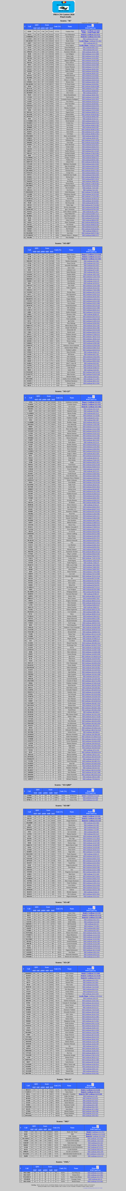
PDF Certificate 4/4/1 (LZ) (90, 39)
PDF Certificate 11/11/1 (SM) (90, 54)
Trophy (84, 32)
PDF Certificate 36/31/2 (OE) (91, 480)
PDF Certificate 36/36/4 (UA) (90, 108)
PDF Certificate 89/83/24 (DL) (90, 222)
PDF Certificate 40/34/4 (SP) (91, 489)
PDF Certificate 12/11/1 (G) (91, 279)
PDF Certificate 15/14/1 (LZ (91, 433)
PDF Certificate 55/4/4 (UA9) (91, 374)
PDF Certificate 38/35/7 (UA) (91, 336)
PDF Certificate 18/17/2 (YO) (91, 292)
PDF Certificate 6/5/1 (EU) (91, 265)
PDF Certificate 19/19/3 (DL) (90, 71)
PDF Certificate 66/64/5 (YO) (90, 172)
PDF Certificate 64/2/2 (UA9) (90, 168)
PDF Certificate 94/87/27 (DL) (90, 233)
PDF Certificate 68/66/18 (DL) (90, 177)
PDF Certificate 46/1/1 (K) (91, 354)
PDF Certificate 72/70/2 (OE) (90, 185)
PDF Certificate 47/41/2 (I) (91, 505)
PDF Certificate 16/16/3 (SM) (90, 64)
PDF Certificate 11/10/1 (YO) (91, 276)
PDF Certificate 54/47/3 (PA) (91, 520)
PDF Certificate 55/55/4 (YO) (90, 149)
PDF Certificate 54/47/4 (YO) (91, 372)
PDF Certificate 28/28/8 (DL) (90, 90)
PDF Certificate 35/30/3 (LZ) (91, 478)
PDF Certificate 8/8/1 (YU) (90, 47)
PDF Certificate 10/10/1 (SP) (90, 52)
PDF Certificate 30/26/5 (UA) (91, 467)
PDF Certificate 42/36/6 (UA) (91, 493)
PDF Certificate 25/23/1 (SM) (91, 307)
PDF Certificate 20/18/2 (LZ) (91, 444)
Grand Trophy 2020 (93, 32)
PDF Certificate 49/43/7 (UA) (91, 509)
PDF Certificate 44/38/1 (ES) (91, 498)
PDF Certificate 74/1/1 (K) (90, 190)
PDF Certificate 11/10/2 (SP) (91, 424)
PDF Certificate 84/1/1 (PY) (90, 211)
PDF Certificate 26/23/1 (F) (91, 458)
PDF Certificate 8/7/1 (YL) (91, 418)
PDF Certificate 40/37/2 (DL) (91, 341)
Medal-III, (85, 259)
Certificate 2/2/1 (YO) (94, 404)
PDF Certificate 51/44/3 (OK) (91, 513)
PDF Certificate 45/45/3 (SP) (90, 127)
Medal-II (83, 34)
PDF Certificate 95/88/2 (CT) (90, 235)
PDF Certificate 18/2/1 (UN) (91, 440)
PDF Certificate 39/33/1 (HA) (91, 487)
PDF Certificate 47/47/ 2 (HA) (90, 131)
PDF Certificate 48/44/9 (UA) (91, 359)
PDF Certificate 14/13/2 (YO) (91, 431)
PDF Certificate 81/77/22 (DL (90, 205)
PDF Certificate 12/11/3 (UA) (91, 426)
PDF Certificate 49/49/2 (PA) (90, 136)
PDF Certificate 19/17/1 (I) (91, 442)
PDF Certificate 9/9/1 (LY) (90, 49)
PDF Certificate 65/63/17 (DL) (90, 170)
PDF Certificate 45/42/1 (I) (91, 352)
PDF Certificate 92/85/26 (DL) (90, 229)
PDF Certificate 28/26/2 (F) (91, 314)
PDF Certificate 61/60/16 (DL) (90, 162)
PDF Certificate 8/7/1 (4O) (91, 270)
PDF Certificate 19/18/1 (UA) (91, 294)
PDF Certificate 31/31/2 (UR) (90, 97)
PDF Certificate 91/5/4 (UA (90, 226)
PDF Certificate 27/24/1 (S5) (91, 460)
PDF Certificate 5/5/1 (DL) (91, 411)
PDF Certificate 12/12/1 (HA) (90, 56)
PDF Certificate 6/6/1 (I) (90, 43)
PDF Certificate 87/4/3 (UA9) (90, 218)
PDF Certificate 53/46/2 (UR (91, 518)
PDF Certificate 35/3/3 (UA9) (91, 330)
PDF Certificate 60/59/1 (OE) (90, 160)
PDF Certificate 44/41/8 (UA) (91, 350)
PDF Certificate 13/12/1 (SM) (91, 429)
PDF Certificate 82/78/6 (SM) (90, 207)
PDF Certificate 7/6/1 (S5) (91, 267)
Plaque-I (83, 30)
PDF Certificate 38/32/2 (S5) (91, 484)
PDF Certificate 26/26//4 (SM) (90, 86)
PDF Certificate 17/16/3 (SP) (91, 438)
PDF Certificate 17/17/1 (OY (90, 67)
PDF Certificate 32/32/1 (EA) (90, 99)
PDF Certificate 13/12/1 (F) (91, 281)
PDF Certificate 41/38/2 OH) (91, 343)
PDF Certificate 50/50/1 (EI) (90, 138)
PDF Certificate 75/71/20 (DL (90, 192)
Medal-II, (85, 256)
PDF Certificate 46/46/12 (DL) (90, 129)
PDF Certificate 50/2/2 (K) (91, 363)
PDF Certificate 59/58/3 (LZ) (90, 157)
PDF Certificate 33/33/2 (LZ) (90, 101)
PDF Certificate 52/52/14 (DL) (90, 142)
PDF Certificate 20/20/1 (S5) (90, 73)
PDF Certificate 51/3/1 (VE (91, 365)
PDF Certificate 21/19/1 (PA (91, 446)
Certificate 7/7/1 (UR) (95, 45)
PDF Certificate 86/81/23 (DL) (90, 216)
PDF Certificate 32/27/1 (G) (91, 471)
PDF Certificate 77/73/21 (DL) (90, 196)
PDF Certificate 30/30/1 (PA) (90, 95)
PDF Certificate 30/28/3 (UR (91, 319)
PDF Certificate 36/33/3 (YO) (91, 332)
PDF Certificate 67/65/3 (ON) (90, 175)
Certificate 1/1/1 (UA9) (94, 254)
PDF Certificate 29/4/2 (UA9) (91, 464)
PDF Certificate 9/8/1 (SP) (91, 420)
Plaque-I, (84, 254)
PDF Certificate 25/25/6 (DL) (90, 84)
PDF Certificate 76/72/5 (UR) (90, 194)
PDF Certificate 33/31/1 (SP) (91, 325)
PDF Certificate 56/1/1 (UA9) (90, 151)
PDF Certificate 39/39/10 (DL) (90, 114)
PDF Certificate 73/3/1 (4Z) (90, 188)
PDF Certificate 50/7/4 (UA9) (91, 511)
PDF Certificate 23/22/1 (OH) (91, 303)
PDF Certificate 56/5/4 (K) (91, 376)
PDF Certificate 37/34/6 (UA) (91, 334)
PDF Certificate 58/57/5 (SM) (90, 155)
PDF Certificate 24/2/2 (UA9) (91, 305)
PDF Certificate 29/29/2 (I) (90, 93)
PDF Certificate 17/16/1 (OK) (91, 290)
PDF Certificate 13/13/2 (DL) (90, 58)
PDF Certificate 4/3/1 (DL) (91, 261)
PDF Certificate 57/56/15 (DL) (90, 153)
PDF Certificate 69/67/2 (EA (90, 179)
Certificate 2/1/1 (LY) (94, 256)
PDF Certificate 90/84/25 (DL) (90, 224)
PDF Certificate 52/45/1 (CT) (91, 516)
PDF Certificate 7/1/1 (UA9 (91, 415)
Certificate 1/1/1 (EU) (93, 30)
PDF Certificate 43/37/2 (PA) (91, 496)
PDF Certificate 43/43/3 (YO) (90, 123)
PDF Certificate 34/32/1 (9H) (91, 327)
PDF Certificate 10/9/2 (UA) (91, 422)
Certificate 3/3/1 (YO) (93, 36)
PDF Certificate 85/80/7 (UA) (90, 213)
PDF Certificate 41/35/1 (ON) (91, 491)
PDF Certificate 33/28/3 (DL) (91, 473)
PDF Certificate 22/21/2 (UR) (91, 301)
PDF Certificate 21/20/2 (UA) (91, 299)
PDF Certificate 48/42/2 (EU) (91, 507)
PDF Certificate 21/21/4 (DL (90, 75)
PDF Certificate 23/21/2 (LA (91, 451)
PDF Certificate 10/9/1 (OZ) (91, 274)
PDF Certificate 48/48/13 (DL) (90, 134)
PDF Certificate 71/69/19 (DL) (90, 183)
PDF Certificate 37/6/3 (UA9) (91, 482)
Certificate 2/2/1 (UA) (93, 34)
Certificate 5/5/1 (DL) (95, 41)
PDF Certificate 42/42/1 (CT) (90, 121)
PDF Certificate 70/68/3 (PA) (90, 181)
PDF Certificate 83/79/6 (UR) (90, 209)
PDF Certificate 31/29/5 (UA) (91, 321)
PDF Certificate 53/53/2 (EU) (90, 144)
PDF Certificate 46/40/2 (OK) (91, 502)
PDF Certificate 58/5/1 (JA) (91, 381)
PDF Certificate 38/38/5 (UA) (90, 112)
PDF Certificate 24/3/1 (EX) (91, 453)
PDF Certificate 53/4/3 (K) (91, 370)
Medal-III (84, 36)
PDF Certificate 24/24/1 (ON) (90, 82)
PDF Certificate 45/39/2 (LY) (91, 500)
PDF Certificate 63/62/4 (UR (90, 166)
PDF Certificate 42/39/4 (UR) (91, 345)
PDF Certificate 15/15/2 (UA (90, 62)
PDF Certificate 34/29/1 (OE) (91, 476)
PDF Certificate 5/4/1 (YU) (91, 263)
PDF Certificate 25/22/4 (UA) (91, 455)
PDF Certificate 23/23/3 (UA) (90, 80)
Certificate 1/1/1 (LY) (94, 402)
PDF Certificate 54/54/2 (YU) (90, 147)
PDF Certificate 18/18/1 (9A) (90, 69)
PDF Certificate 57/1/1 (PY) (91, 379)
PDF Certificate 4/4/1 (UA (91, 409)
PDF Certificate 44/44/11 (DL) (90, 125)
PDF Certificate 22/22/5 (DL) (90, 77)
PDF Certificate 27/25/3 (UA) (91, 312)
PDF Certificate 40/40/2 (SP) (90, 116)
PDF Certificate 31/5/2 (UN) (91, 469)
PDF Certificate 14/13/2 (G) (91, 283)
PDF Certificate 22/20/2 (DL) (91, 449)
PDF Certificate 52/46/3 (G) (91, 367)
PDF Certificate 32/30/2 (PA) (91, 323)
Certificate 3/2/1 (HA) (94, 259)
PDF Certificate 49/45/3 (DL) (91, 361)
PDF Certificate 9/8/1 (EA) (91, 272)
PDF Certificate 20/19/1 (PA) (91, 296)
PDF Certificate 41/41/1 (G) (90, 118)
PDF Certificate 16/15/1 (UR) (91, 435)
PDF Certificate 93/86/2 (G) (90, 231)
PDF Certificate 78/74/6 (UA (90, 198)
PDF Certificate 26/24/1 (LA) (91, 310)
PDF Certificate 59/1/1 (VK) (91, 383)
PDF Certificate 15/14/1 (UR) (91, 285)
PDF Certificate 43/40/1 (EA (91, 347)
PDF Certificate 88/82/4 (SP (90, 220)
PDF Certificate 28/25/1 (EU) (91, 462)
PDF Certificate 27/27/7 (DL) (90, 88)
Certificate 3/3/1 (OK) (94, 406)
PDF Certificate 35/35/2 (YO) (90, 106)
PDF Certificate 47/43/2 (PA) (91, 356)
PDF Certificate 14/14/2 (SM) (90, 60)
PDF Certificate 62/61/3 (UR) (90, 164)
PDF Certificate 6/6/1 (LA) (91, 413)
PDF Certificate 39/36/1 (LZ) (91, 339)
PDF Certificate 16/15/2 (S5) (91, 287)
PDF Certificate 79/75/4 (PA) (90, 201)
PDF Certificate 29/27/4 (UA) (91, 316)
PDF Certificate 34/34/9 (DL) (90, 103)
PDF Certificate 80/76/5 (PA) (90, 203)
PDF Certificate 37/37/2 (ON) (90, 110)
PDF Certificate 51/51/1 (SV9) (90, 140)
